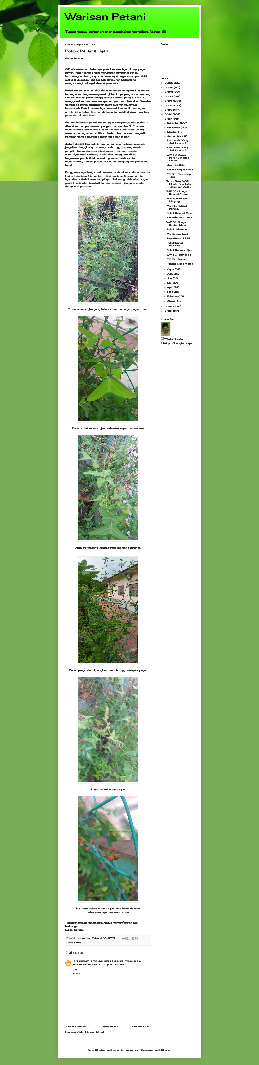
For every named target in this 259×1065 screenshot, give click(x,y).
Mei (170, 282)
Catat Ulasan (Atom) (90, 1032)
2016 (169, 306)
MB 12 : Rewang (177, 259)
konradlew (132, 1050)
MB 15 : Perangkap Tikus (179, 175)
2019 (169, 110)
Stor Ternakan (176, 164)
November (174, 127)
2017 (169, 119)
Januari (172, 300)
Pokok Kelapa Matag (180, 263)
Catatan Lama (141, 1026)
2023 (169, 92)
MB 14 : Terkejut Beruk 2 (177, 207)
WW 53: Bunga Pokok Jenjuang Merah (178, 157)
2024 (169, 87)
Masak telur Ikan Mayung (177, 200)
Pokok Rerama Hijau (179, 250)
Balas (76, 973)
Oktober (172, 131)
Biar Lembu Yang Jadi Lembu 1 (177, 149)
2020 (169, 105)
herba (77, 942)
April (170, 287)
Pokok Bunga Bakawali (175, 244)
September (174, 136)
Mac (170, 291)
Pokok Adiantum (177, 229)
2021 (169, 101)
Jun (170, 278)
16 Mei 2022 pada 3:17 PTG (107, 964)
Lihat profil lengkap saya (176, 343)
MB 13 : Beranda (177, 233)
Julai (170, 273)
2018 (169, 114)
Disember (173, 122)
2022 (169, 96)
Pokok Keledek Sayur (180, 213)
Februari (172, 296)
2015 (169, 311)
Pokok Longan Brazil (180, 169)
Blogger (166, 1050)
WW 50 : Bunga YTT (179, 254)
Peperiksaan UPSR (179, 238)
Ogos (171, 269)
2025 (169, 82)
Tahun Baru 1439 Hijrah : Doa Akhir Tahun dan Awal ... (179, 184)
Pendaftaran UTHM (179, 217)
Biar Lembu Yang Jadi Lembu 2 (177, 142)
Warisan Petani (105, 16)
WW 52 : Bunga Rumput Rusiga (177, 192)
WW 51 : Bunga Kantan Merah (177, 223)
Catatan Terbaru (76, 1026)
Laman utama (109, 1026)
